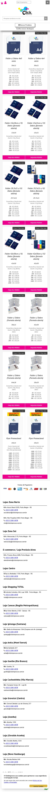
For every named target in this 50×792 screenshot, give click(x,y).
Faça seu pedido (14, 92)
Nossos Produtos (25, 25)
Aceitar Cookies (38, 786)
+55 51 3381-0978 (11, 510)
